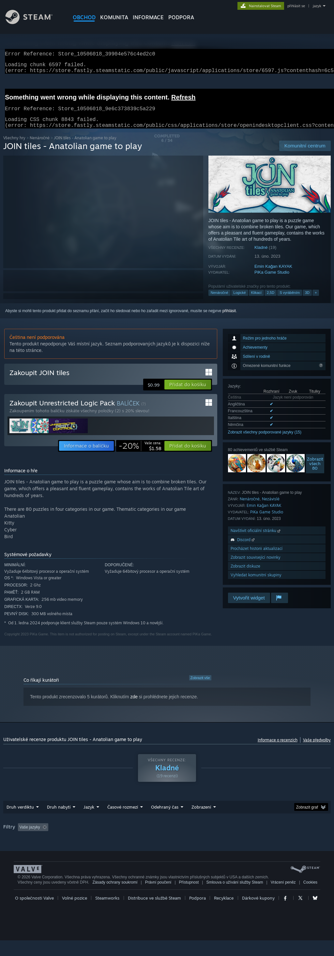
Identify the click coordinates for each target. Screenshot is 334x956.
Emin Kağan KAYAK (273, 274)
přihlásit (229, 318)
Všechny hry (14, 145)
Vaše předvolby (317, 747)
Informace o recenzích (277, 747)
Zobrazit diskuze (245, 573)
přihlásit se (296, 6)
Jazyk (89, 814)
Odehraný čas (164, 814)
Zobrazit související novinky (256, 565)
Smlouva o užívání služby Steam (234, 898)
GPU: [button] (31, 844)
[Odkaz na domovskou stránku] (34, 22)
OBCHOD (84, 17)
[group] (167, 839)
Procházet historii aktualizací (256, 556)
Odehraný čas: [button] (160, 835)
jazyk (317, 6)
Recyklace (224, 913)
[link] (140, 453)
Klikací (256, 300)
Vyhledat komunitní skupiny (256, 582)
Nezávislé (271, 506)
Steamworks (107, 913)
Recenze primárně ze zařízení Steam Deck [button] (222, 835)
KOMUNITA (114, 17)
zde (134, 704)
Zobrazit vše (200, 686)
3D (307, 300)
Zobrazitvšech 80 (315, 471)
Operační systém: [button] (287, 835)
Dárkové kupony (258, 913)
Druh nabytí (58, 814)
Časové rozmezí (122, 814)
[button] (187, 392)
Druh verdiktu (20, 814)
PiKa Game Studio (271, 280)
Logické (240, 300)
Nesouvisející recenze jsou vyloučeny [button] (101, 835)
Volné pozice (74, 913)
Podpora (197, 913)
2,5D (270, 300)
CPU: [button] (9, 844)
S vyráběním (290, 300)
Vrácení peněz (283, 898)
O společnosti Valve (34, 913)
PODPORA (181, 17)
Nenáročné (40, 145)
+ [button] (316, 300)
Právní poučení (158, 898)
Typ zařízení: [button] (60, 844)
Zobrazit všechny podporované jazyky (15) (264, 440)
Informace (148, 17)
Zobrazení (201, 814)
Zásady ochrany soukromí (114, 898)
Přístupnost (189, 898)
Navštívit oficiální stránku (256, 538)
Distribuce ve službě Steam (154, 913)
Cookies (310, 898)
